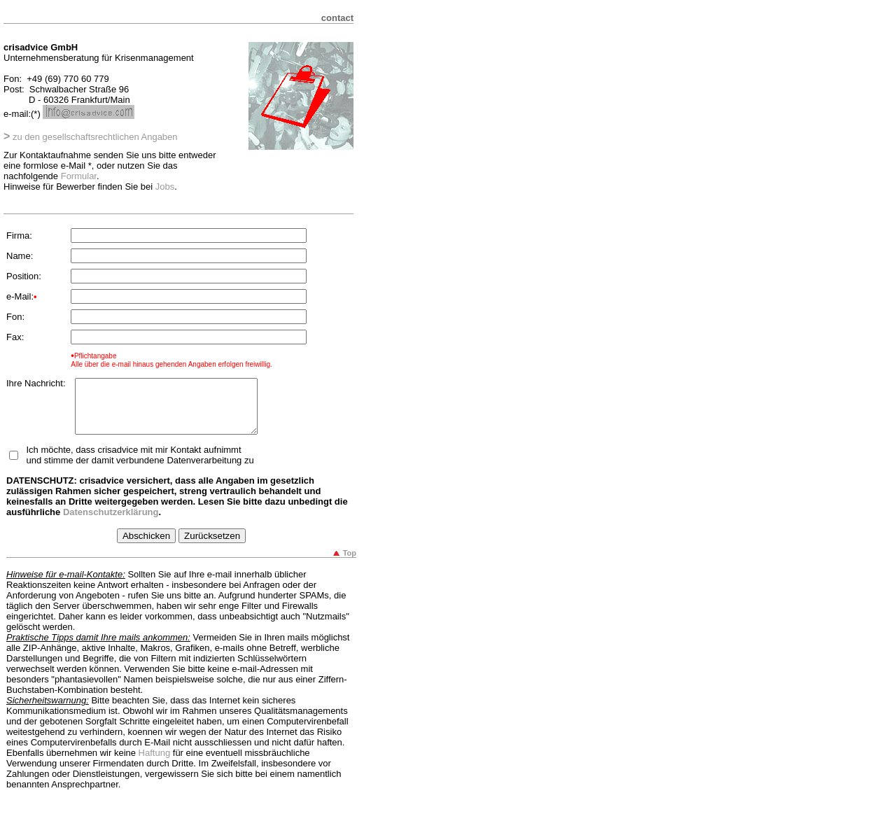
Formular (79, 176)
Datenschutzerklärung (111, 522)
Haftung (155, 763)
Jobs (164, 186)
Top (349, 563)
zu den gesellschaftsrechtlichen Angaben (91, 137)
